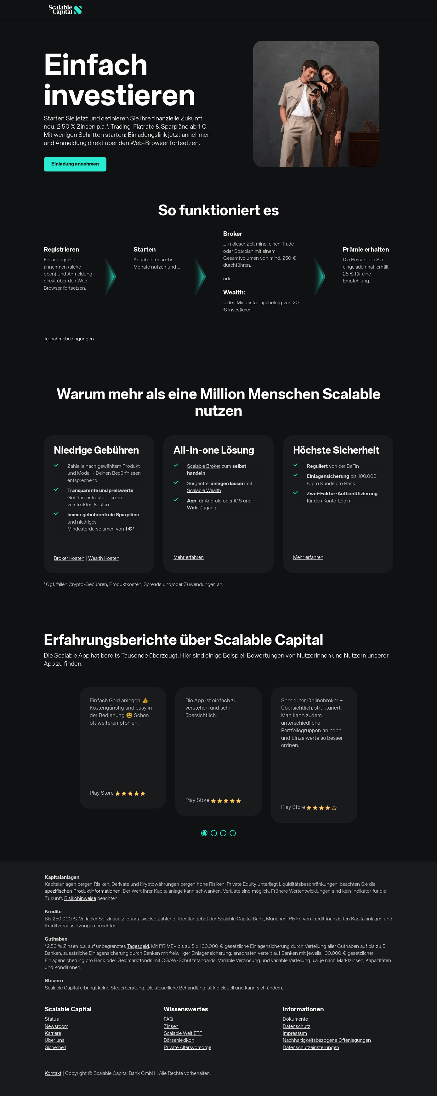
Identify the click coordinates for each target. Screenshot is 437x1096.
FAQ (168, 1019)
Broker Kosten (69, 558)
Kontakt (53, 1073)
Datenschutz (296, 1026)
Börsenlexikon (179, 1040)
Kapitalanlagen (62, 877)
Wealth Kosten (103, 558)
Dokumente (295, 1019)
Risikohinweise (80, 898)
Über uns (55, 1040)
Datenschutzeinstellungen (311, 1047)
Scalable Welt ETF (183, 1033)
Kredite (53, 911)
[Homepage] (65, 10)
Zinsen (171, 1026)
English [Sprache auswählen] (390, 10)
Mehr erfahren (188, 557)
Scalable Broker (203, 466)
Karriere (53, 1033)
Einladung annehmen (75, 164)
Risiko (295, 919)
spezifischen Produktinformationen (83, 891)
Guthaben (56, 939)
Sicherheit (55, 1047)
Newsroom (56, 1026)
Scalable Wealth (204, 490)
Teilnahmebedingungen (69, 339)
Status (52, 1019)
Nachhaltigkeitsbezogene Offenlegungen (327, 1040)
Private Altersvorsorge (187, 1047)
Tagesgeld (138, 946)
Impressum (295, 1033)
